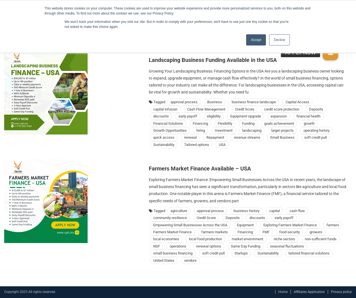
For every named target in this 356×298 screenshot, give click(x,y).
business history (246, 211)
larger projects (282, 130)
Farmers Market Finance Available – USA (200, 168)
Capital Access (297, 102)
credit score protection (281, 109)
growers (316, 232)
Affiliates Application (309, 292)
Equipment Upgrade (245, 116)
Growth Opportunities (170, 130)
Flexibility (225, 123)
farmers (333, 225)
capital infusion (165, 109)
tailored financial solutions (309, 253)
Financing (200, 123)
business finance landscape (254, 102)
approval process (183, 102)
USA (222, 145)
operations (178, 246)
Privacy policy (341, 292)
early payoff (188, 116)
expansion (279, 116)
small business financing (172, 253)
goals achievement (279, 123)
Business (214, 102)
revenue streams (247, 137)
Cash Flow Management (206, 109)
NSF (156, 246)
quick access (163, 137)
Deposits (316, 109)
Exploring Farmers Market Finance (290, 225)
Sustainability (163, 145)
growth (309, 123)
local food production (205, 239)
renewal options (208, 246)
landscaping (251, 130)
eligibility (214, 116)
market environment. (248, 239)
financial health (308, 116)
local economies (166, 239)
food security (289, 232)
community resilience (170, 218)
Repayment (215, 137)
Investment (224, 130)
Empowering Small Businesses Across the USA (190, 225)
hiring (200, 130)
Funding (248, 123)
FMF (266, 232)
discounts (161, 116)
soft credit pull (315, 137)
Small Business (282, 137)
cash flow (297, 211)
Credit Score (244, 109)
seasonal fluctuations (287, 246)
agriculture (178, 211)
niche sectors (284, 239)
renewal (190, 137)
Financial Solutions (168, 123)
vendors (190, 260)
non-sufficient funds (321, 239)
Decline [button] (279, 40)
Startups (241, 253)
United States (163, 260)
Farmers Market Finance (172, 232)
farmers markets (214, 232)
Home (283, 292)
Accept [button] (256, 40)
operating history (316, 130)
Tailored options (196, 145)
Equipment (245, 225)
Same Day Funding (245, 246)
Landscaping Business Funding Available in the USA (213, 60)
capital (274, 211)
